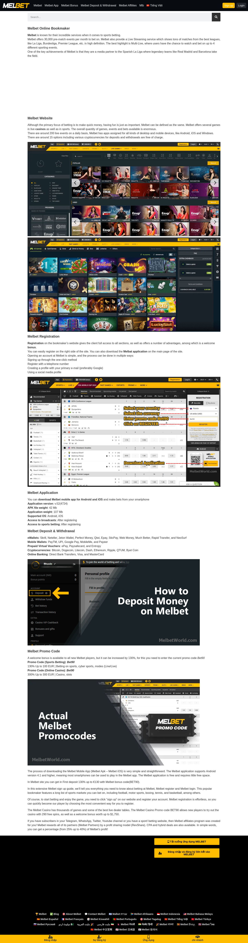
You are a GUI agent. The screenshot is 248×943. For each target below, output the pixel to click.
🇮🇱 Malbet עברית (118, 914)
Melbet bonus (114, 782)
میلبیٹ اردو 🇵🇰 (66, 924)
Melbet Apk (98, 771)
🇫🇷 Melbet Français (73, 919)
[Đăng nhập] (50, 937)
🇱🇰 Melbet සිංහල (186, 924)
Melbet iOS (115, 771)
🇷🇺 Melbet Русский (44, 924)
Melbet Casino (42, 810)
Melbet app (130, 775)
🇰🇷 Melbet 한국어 (147, 929)
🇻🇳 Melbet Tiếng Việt (176, 919)
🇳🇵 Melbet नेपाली (126, 924)
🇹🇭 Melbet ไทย (206, 924)
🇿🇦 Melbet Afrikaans (142, 914)
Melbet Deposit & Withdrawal (98, 5)
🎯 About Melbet (71, 914)
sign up (111, 799)
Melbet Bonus (69, 5)
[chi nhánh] (197, 937)
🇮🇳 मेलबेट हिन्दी (145, 924)
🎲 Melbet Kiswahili (98, 919)
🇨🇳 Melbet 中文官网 (101, 929)
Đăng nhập (50, 940)
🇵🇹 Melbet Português (125, 919)
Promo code (162, 810)
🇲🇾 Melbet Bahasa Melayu (198, 914)
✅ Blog (54, 914)
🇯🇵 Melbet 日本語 (125, 929)
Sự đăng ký (99, 940)
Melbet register (165, 788)
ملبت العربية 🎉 (85, 924)
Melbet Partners (89, 825)
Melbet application (183, 771)
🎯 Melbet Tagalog (150, 919)
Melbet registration (180, 799)
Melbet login (187, 788)
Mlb (142, 5)
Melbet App (51, 5)
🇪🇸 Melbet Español (47, 919)
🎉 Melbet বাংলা (164, 924)
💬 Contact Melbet (95, 914)
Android (211, 771)
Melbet (38, 5)
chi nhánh (197, 940)
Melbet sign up (57, 788)
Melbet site (37, 782)
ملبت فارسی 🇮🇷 (105, 924)
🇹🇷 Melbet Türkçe (201, 919)
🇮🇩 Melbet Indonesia (168, 914)
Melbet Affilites (128, 5)
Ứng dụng (148, 940)
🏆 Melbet (40, 914)
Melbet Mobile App (78, 771)
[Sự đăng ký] (99, 937)
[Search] (216, 17)
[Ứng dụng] (148, 937)
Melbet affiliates (184, 821)
